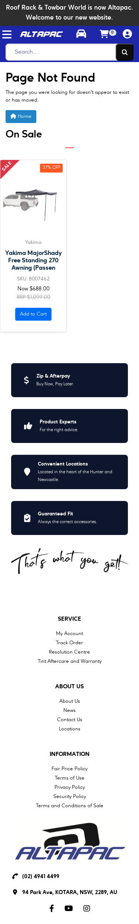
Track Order (69, 642)
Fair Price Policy (69, 768)
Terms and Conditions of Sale (69, 805)
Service (69, 619)
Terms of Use (70, 778)
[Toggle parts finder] (80, 35)
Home (21, 116)
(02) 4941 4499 (40, 877)
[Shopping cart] (104, 34)
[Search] (67, 52)
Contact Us (69, 719)
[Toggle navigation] (7, 34)
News (69, 710)
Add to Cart (33, 314)
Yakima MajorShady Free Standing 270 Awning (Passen (33, 260)
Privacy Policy (69, 787)
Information (70, 754)
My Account (69, 633)
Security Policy (69, 796)
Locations (69, 729)
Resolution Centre (69, 652)
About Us (69, 687)
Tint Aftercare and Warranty (70, 661)
